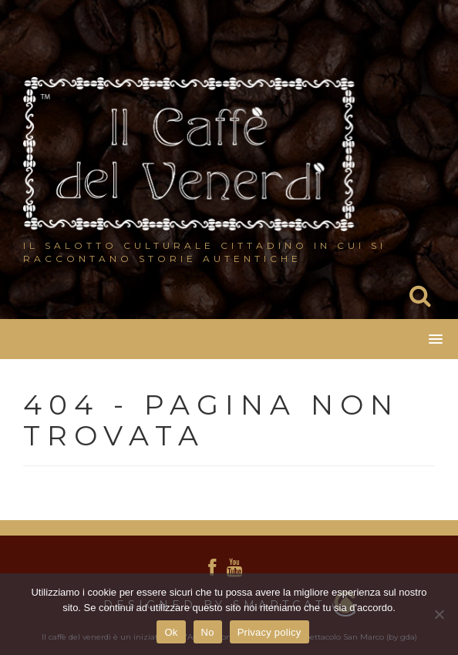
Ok (170, 632)
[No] (438, 614)
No (207, 632)
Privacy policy (269, 632)
